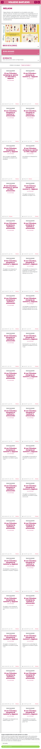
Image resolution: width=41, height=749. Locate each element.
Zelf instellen (5, 743)
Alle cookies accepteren (7, 746)
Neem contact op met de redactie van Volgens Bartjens (21, 59)
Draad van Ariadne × (25, 65)
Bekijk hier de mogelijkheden (21, 52)
